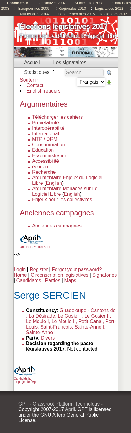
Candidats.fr (17, 3)
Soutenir (29, 79)
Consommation (48, 144)
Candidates (28, 280)
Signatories (104, 275)
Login (20, 269)
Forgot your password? (77, 269)
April (70, 409)
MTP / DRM (44, 139)
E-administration (49, 155)
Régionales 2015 (113, 14)
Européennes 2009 (33, 8)
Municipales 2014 (34, 14)
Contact (35, 85)
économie (42, 166)
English (54, 183)
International (45, 133)
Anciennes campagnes (57, 225)
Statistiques (36, 72)
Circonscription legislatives (60, 275)
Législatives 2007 (52, 3)
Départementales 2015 (76, 14)
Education (43, 150)
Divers (48, 337)
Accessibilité (45, 161)
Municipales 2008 (89, 3)
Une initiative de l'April (35, 245)
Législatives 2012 (109, 8)
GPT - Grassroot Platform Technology (59, 403)
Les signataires (69, 62)
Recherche (44, 172)
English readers (43, 90)
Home (20, 275)
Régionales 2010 (72, 8)
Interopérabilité (48, 128)
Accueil (32, 62)
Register (39, 269)
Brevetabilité (45, 122)
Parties (52, 280)
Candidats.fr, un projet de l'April (26, 378)
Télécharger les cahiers (57, 117)
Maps (70, 280)
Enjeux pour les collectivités (62, 199)
